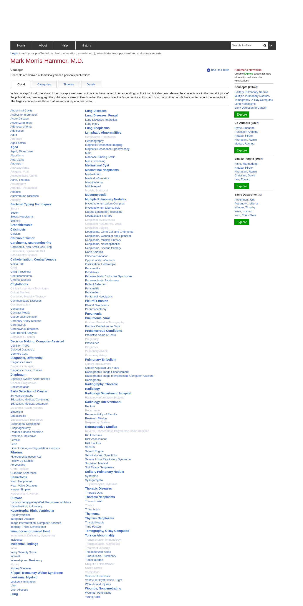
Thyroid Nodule (94, 522)
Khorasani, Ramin (245, 139)
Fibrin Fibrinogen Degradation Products (35, 448)
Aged (14, 147)
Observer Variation (96, 256)
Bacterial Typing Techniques (30, 204)
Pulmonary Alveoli (96, 351)
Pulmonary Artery (96, 355)
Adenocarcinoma (21, 126)
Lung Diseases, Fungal (101, 115)
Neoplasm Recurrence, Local (103, 223)
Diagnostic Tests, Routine (26, 370)
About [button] (43, 45)
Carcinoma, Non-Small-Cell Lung (31, 247)
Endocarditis (18, 415)
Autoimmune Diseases (24, 196)
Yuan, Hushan (243, 211)
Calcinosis (18, 229)
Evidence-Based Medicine (26, 431)
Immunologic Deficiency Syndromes (32, 535)
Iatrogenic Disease (22, 518)
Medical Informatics (97, 178)
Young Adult (92, 596)
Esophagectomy (20, 428)
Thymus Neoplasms (99, 518)
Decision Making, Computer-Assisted (37, 341)
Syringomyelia (94, 480)
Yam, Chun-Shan (245, 215)
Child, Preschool (20, 271)
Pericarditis (92, 288)
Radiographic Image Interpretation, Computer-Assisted (119, 375)
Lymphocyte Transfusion (100, 136)
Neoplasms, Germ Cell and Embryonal (109, 231)
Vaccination (92, 572)
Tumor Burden (94, 559)
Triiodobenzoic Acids (98, 551)
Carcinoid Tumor (22, 238)
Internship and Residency (26, 560)
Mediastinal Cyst (97, 165)
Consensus (17, 308)
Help (64, 45)
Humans (16, 498)
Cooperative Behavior (24, 316)
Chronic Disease (20, 279)
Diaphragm (18, 374)
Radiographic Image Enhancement (107, 372)
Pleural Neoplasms (97, 305)
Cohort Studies (19, 292)
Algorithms (17, 155)
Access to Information (24, 114)
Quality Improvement (98, 363)
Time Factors (93, 526)
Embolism (16, 411)
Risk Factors (93, 443)
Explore (242, 114)
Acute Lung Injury (21, 122)
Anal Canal (17, 159)
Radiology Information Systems (104, 397)
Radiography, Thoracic (101, 384)
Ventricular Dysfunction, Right (103, 580)
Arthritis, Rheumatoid (23, 187)
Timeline (69, 84)
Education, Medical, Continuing (29, 399)
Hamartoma (18, 477)
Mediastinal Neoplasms (102, 170)
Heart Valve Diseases (23, 485)
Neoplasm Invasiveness (100, 219)
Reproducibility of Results (101, 414)
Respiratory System (97, 422)
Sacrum (90, 447)
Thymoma (92, 513)
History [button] (86, 45)
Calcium (15, 233)
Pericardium (92, 292)
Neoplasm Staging (96, 227)
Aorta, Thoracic (20, 179)
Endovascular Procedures (26, 419)
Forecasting (17, 464)
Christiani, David (244, 175)
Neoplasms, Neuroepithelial (102, 244)
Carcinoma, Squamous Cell (27, 251)
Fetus (14, 444)
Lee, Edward (242, 179)
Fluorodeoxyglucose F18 (25, 456)
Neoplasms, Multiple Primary (103, 240)
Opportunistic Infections (100, 260)
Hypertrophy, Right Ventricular (32, 510)
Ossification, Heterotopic (100, 264)
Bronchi (15, 220)
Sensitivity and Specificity (101, 455)
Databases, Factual (22, 337)
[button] (270, 45)
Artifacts (15, 191)
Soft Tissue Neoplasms (99, 467)
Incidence (16, 539)
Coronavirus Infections (24, 328)
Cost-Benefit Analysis (23, 332)
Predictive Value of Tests (100, 335)
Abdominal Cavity (21, 110)
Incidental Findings (24, 544)
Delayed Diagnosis (22, 349)
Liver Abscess (19, 589)
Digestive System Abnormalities (30, 378)
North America (94, 252)
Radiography (93, 380)
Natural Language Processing (103, 211)
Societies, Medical (96, 463)
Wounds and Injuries (98, 584)
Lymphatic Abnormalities (103, 132)
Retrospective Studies (101, 426)
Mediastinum (93, 174)
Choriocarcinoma (21, 275)
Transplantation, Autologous (102, 543)
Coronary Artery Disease (25, 320)
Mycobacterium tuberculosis (102, 207)
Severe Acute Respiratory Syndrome (108, 459)
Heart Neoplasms (21, 481)
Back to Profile (218, 70)
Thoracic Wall (93, 501)
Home (21, 45)
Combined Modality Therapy (28, 296)
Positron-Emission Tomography (104, 322)
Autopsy (15, 199)
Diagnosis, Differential (26, 358)
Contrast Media (20, 312)
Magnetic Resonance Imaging (104, 144)
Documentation (19, 387)
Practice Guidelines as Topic (103, 326)
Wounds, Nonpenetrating (103, 588)
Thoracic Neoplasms (100, 497)
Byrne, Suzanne (244, 128)
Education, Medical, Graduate (29, 403)
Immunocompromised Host (30, 531)
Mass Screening (95, 161)
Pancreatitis (92, 268)
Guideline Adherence (23, 473)
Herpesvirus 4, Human (24, 493)
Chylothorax (19, 284)
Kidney (14, 564)
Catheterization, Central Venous (33, 259)
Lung (14, 594)
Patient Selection (95, 284)
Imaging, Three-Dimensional (28, 526)
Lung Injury (92, 123)
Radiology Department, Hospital (108, 393)
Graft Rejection (19, 468)
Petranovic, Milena (246, 203)
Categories (44, 84)
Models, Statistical (96, 190)
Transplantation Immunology (103, 539)
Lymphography (94, 141)
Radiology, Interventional (103, 402)
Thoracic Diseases (98, 488)
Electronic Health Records (26, 407)
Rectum (90, 406)
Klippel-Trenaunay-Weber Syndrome (36, 572)
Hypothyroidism (20, 514)
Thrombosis (92, 509)
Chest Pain (17, 263)
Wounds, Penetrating (98, 592)
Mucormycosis (95, 194)
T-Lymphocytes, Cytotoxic (101, 484)
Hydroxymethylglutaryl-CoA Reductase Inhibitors (40, 502)
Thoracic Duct (94, 492)
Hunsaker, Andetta (245, 131)
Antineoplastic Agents (23, 175)
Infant (14, 548)
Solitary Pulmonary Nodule (104, 471)
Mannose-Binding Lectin (100, 157)
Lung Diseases (96, 111)
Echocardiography (21, 395)
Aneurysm (16, 163)
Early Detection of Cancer (28, 391)
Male (88, 153)
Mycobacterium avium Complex (104, 203)
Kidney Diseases (20, 568)
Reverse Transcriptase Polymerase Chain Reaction (117, 431)
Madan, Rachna (244, 143)
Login (14, 53)
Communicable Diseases (26, 300)
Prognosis (91, 347)
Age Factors (18, 142)
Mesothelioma (94, 182)
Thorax (89, 505)
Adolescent (17, 130)
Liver (13, 585)
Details (91, 84)
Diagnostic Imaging (22, 366)
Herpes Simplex (20, 489)
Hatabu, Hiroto (243, 135)
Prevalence (92, 343)
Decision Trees (19, 345)
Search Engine (94, 451)
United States (93, 567)
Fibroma (16, 452)
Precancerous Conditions (103, 330)
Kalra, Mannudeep (245, 163)
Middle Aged (93, 186)
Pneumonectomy (95, 309)
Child (13, 267)
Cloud (21, 84)
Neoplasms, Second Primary (103, 248)
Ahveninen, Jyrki (244, 199)
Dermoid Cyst (19, 353)
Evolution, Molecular (23, 436)
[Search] (247, 45)
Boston (14, 212)
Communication (20, 304)
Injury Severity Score (23, 552)
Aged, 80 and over (21, 151)
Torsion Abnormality (99, 535)
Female (15, 440)
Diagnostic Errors (21, 362)
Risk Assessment (96, 439)
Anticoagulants (19, 167)
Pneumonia (93, 313)
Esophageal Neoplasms (25, 423)
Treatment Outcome (97, 548)
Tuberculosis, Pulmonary (100, 556)
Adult (13, 134)
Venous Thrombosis (97, 576)
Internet (15, 556)
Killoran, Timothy (244, 207)
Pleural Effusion (96, 301)
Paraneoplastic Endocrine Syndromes (108, 276)
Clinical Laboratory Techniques (29, 288)
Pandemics (92, 272)
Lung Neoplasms (97, 128)
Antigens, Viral (19, 171)
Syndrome (91, 476)
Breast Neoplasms (21, 216)
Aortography (18, 183)
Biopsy (14, 208)
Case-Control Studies (23, 255)
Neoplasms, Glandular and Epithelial (108, 235)
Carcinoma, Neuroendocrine (30, 242)
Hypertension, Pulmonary (26, 506)
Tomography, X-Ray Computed (107, 531)
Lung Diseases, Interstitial (101, 119)
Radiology (92, 388)
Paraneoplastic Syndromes (102, 280)
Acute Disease (19, 118)
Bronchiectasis (21, 225)
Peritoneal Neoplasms (99, 296)
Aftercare (16, 138)
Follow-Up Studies (21, 460)
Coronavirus (18, 324)
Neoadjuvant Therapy (98, 215)
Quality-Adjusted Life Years (102, 367)
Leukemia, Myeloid (23, 577)
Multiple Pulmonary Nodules (105, 199)
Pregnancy (92, 339)
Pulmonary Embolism (100, 359)
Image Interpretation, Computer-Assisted (35, 523)
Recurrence (92, 410)
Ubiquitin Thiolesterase (99, 564)
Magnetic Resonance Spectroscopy (107, 149)
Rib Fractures (93, 435)
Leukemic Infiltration (23, 581)
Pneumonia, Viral (97, 318)
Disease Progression (23, 383)
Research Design (96, 418)
